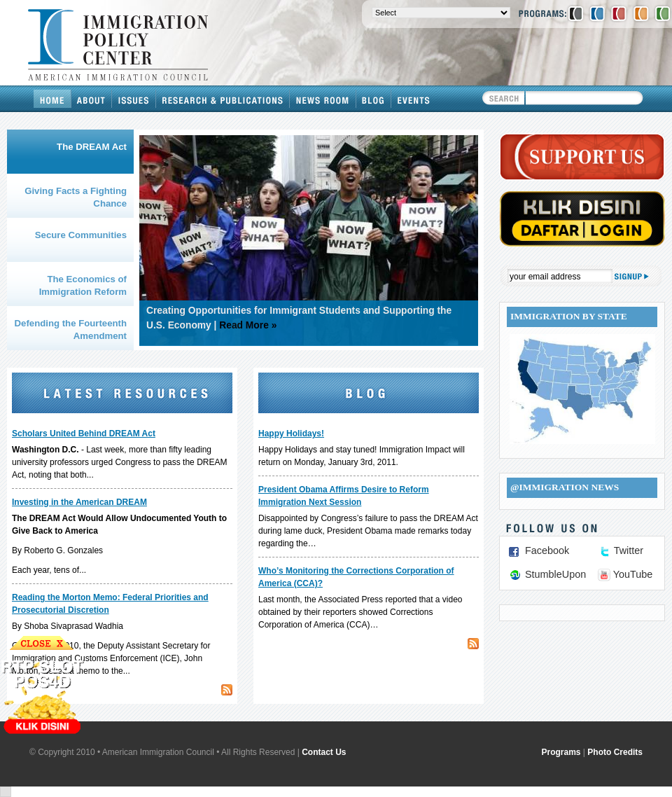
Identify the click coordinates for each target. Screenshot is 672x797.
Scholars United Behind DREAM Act (83, 433)
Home (52, 98)
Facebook (547, 550)
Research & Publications (223, 98)
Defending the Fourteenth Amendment (71, 329)
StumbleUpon (555, 574)
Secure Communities (81, 235)
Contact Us (324, 752)
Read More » (247, 325)
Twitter (628, 550)
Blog (373, 98)
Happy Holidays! (291, 433)
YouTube (633, 574)
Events (413, 98)
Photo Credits (615, 752)
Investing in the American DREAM (79, 502)
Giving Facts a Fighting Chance (75, 197)
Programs (561, 752)
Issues (134, 98)
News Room (323, 98)
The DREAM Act (92, 146)
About (91, 98)
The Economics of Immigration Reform (83, 285)
